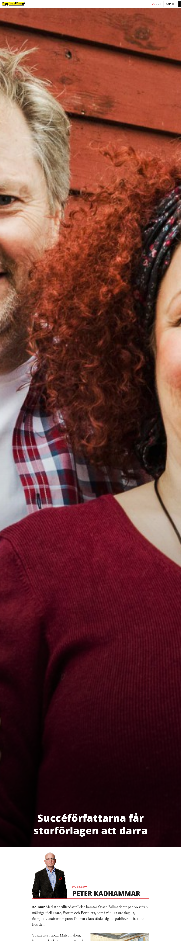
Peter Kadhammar (106, 893)
